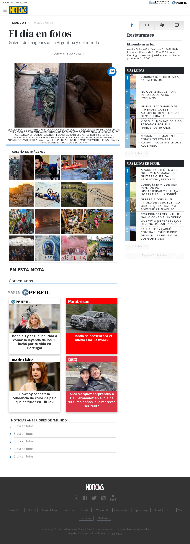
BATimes (104, 518)
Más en (28, 292)
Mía (180, 510)
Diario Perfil (15, 510)
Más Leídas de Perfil (143, 163)
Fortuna (68, 510)
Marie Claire (50, 510)
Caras (32, 510)
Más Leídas (135, 70)
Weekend (102, 510)
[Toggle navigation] (6, 10)
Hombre (84, 510)
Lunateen (86, 518)
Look (158, 510)
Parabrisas (120, 510)
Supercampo (141, 510)
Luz (169, 510)
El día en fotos (23, 426)
